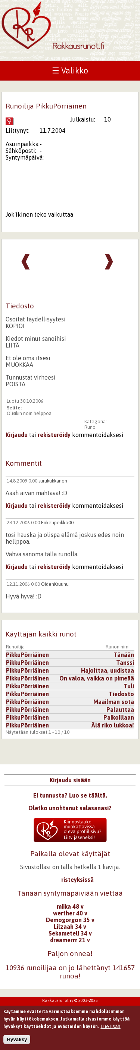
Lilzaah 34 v (70, 926)
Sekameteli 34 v (70, 933)
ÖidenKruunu (55, 584)
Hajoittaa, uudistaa (107, 670)
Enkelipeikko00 (57, 522)
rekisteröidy (54, 434)
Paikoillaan (118, 717)
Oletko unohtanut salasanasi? (70, 808)
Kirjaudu (17, 434)
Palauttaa (120, 709)
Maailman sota (113, 701)
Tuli (129, 686)
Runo (90, 427)
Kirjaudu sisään (70, 780)
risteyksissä (77, 879)
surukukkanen (52, 481)
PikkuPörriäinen (27, 654)
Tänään (123, 654)
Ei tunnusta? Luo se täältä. (70, 795)
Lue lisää (110, 1028)
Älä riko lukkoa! (112, 725)
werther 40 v (70, 913)
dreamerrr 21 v (70, 940)
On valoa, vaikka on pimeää (96, 678)
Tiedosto (121, 694)
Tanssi (125, 662)
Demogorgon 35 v (70, 920)
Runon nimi (118, 647)
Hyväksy (17, 1041)
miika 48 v (70, 906)
